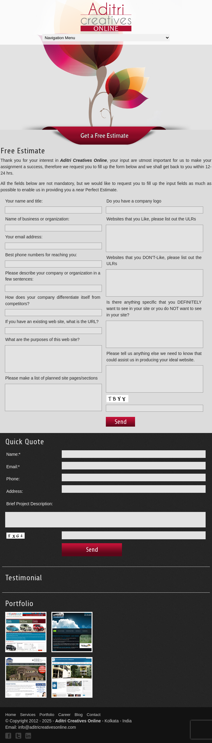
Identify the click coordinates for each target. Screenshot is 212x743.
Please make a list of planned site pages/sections (51, 378)
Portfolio (47, 714)
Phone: (13, 478)
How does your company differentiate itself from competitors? (52, 300)
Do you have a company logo (133, 201)
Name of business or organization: (37, 218)
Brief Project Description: (29, 503)
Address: (14, 491)
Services (28, 714)
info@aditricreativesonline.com (47, 727)
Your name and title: (24, 201)
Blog (78, 714)
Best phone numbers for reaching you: (41, 254)
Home (10, 714)
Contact (94, 714)
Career (64, 714)
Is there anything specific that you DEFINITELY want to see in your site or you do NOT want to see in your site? (154, 308)
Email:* (13, 466)
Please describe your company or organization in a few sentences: (52, 276)
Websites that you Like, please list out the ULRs (151, 218)
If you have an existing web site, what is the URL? (52, 321)
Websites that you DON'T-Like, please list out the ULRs (154, 260)
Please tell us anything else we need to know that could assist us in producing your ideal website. (154, 356)
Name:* (13, 454)
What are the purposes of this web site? (42, 339)
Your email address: (23, 236)
